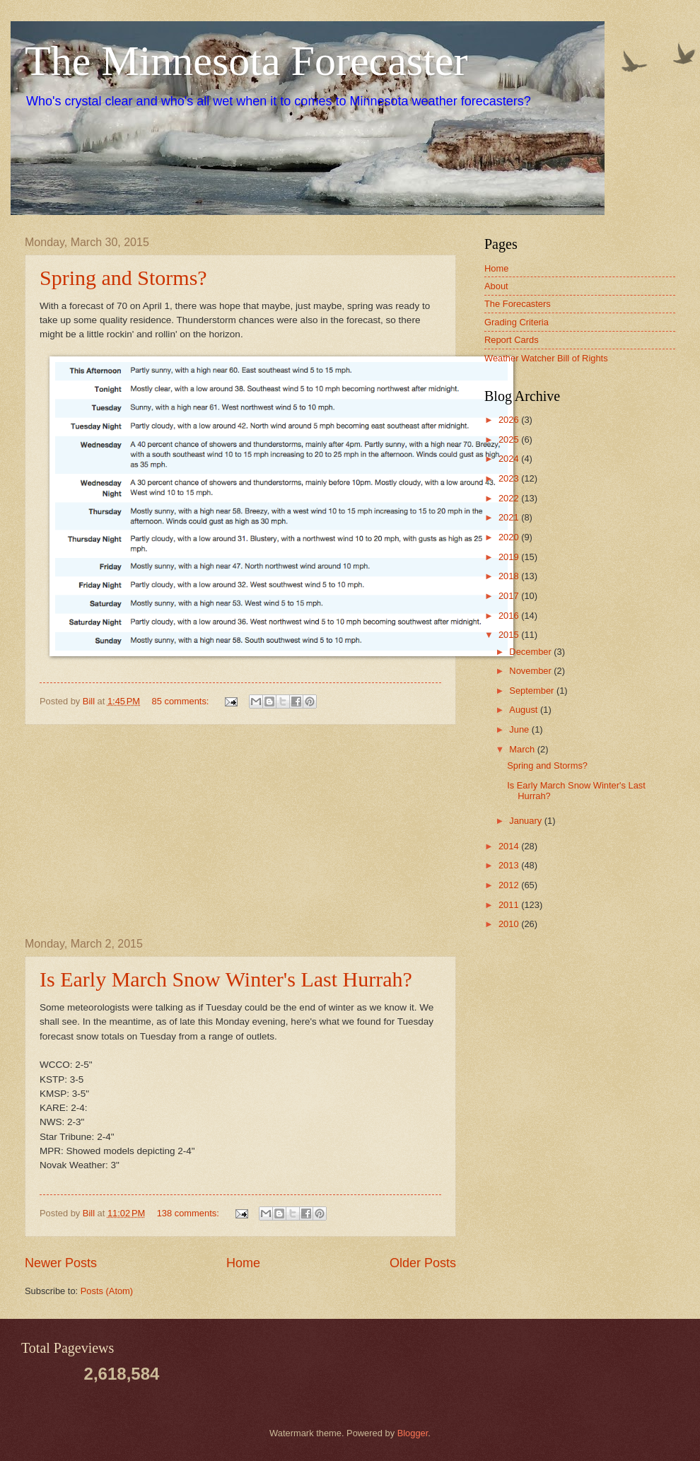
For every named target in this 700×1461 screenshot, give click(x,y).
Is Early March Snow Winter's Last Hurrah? (226, 979)
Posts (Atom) (107, 1291)
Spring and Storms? (123, 277)
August (524, 709)
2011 (509, 905)
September (532, 690)
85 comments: (181, 701)
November (531, 670)
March (523, 749)
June (520, 729)
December (531, 651)
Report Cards (511, 339)
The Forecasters (517, 303)
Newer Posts (61, 1263)
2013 (509, 865)
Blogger (412, 1433)
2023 (509, 478)
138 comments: (189, 1213)
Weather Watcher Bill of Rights (546, 358)
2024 (509, 458)
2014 (509, 846)
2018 (509, 576)
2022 (509, 498)
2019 (509, 557)
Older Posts (423, 1263)
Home (243, 1263)
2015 (509, 634)
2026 (509, 419)
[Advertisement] (240, 831)
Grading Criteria (516, 322)
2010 (509, 924)
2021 (509, 517)
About (496, 286)
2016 (509, 615)
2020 (509, 537)
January (526, 820)
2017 (509, 595)
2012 (509, 885)
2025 (509, 439)
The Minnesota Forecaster (246, 60)
